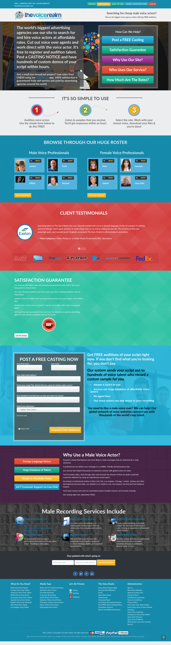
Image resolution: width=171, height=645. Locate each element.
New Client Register (134, 594)
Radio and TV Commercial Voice (51, 591)
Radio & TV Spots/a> (37, 519)
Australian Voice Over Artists (21, 601)
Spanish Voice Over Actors (20, 603)
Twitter (73, 594)
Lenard (32, 166)
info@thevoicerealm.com (23, 6)
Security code (22, 416)
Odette (105, 183)
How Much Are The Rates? (128, 80)
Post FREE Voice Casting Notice (110, 608)
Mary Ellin (139, 183)
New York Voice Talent (19, 608)
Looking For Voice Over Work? (138, 618)
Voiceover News (104, 603)
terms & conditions (36, 429)
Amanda (139, 166)
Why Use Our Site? (128, 60)
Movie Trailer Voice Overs (49, 608)
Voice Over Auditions (135, 623)
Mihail (32, 183)
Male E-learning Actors (85, 519)
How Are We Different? (107, 594)
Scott (64, 166)
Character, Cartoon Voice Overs (51, 606)
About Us (101, 613)
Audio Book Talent (128, 538)
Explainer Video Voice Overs (50, 603)
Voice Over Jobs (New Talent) (138, 608)
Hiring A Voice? (133, 599)
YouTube (74, 597)
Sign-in (130, 591)
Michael (65, 183)
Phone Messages (35, 538)
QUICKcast (42, 77)
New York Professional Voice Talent (39, 640)
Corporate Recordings (48, 599)
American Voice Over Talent (21, 596)
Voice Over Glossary (135, 621)
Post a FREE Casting (128, 40)
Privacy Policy (132, 606)
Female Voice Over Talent (20, 594)
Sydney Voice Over (118, 640)
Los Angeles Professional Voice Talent (66, 640)
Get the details (21, 336)
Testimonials (103, 601)
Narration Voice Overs (48, 594)
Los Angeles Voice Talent (20, 611)
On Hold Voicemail (47, 596)
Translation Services (105, 611)
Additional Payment (113, 613)
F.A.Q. (100, 596)
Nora (104, 166)
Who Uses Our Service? (128, 70)
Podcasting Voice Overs (48, 611)
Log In (152, 4)
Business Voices (80, 538)
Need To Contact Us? (135, 596)
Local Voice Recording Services (109, 606)
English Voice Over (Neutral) (21, 606)
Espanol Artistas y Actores (134, 640)
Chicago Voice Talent (88, 640)
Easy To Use (116, 4)
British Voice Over (103, 640)
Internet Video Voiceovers (126, 520)
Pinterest (75, 601)
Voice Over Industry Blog (107, 591)
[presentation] (35, 422)
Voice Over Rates (104, 599)
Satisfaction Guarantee (128, 50)
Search (88, 4)
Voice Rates (101, 4)
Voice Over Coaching (135, 616)
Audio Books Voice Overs (49, 601)
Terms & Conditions (134, 603)
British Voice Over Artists (20, 599)
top (163, 637)
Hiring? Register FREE (135, 4)
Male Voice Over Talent (19, 591)
